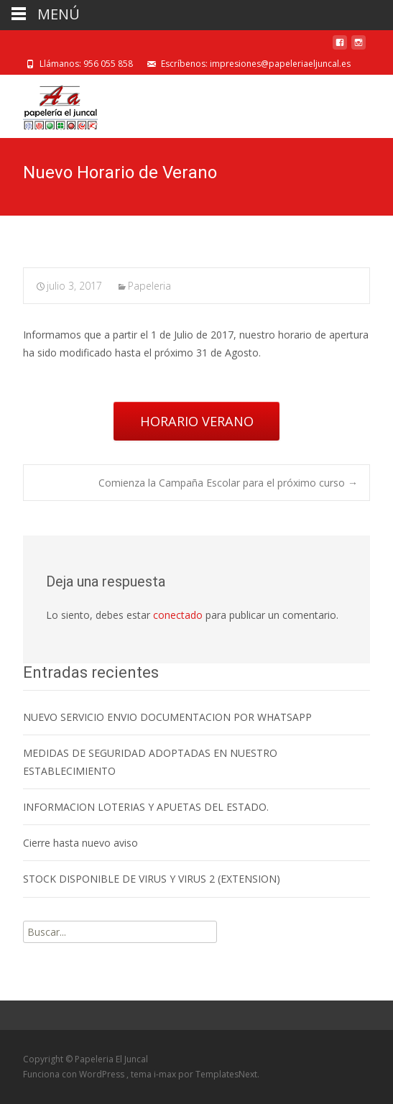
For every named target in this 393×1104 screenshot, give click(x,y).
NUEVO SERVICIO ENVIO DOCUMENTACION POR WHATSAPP (167, 717)
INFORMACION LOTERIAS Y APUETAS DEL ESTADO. (146, 807)
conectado (178, 615)
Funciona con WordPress (74, 1074)
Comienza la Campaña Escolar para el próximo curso (228, 482)
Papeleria (149, 286)
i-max (166, 1074)
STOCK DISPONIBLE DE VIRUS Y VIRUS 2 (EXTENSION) (151, 879)
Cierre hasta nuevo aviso (80, 843)
